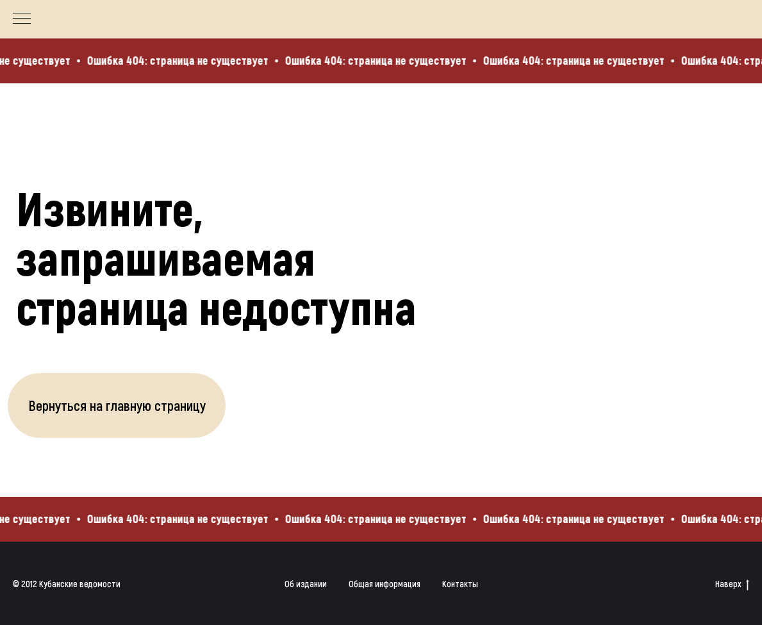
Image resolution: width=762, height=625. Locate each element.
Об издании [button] (306, 583)
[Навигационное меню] (22, 19)
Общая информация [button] (384, 583)
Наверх (732, 584)
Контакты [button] (460, 583)
